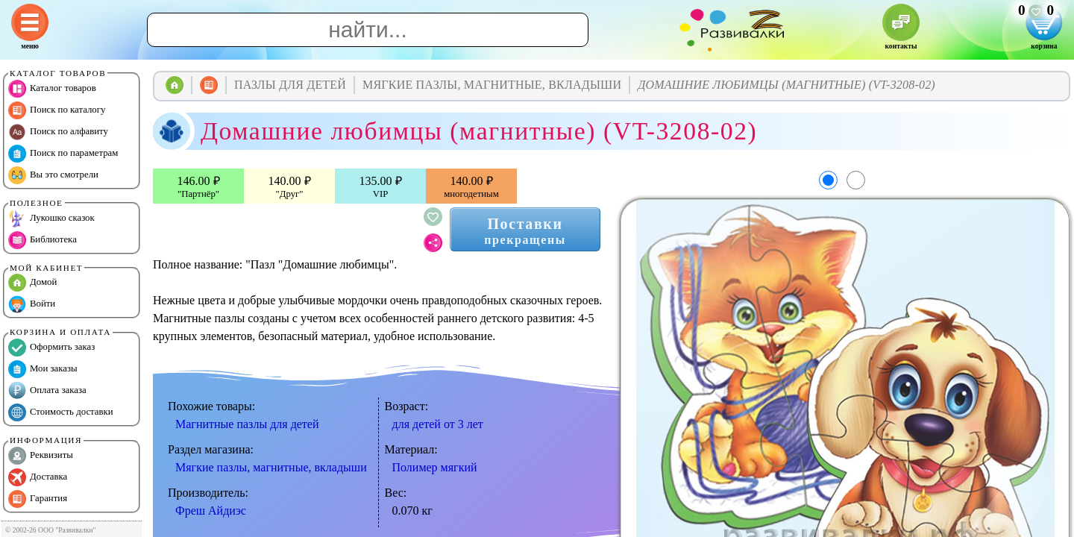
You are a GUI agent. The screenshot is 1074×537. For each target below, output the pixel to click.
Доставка (37, 477)
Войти (31, 304)
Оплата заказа (47, 391)
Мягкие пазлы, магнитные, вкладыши (271, 467)
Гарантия (37, 499)
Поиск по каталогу (56, 110)
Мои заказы (43, 369)
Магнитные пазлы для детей (247, 424)
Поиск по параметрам (63, 154)
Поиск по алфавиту (58, 132)
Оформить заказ (51, 348)
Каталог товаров (52, 89)
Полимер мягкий (434, 467)
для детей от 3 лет (437, 424)
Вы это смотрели (53, 175)
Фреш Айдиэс (210, 510)
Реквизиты (40, 456)
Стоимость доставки (60, 412)
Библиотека (42, 240)
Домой (32, 283)
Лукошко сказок (51, 218)
